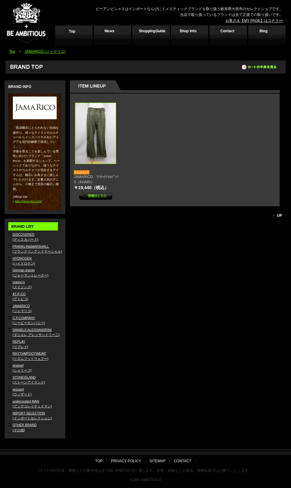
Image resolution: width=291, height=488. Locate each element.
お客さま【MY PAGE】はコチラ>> (254, 20)
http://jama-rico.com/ (28, 201)
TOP (100, 461)
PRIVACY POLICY (126, 461)
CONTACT (182, 461)
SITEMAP (157, 461)
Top (12, 51)
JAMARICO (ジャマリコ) (45, 51)
